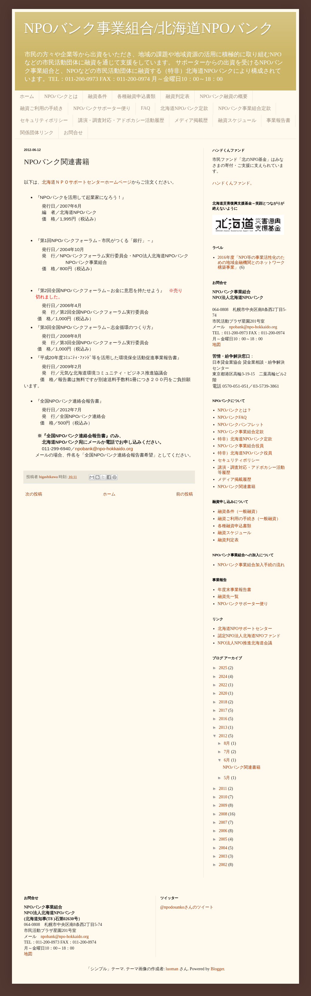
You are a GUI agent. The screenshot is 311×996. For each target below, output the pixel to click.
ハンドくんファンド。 (233, 183)
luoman (172, 969)
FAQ (145, 108)
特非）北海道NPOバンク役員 (245, 453)
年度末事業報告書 (234, 589)
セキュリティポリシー (44, 120)
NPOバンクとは (61, 96)
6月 (227, 760)
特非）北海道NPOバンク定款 (245, 439)
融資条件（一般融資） (239, 511)
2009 (223, 805)
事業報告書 (278, 120)
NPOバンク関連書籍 (236, 486)
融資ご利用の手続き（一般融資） (249, 518)
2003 (223, 856)
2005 (223, 839)
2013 (223, 727)
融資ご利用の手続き (41, 108)
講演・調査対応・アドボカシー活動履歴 (121, 120)
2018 (223, 702)
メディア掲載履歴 (234, 479)
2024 (223, 676)
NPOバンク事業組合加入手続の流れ (251, 565)
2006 (223, 831)
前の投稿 (184, 494)
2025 (223, 668)
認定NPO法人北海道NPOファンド (249, 636)
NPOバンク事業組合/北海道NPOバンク (149, 28)
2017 (223, 710)
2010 (223, 797)
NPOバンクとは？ (234, 410)
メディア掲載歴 (191, 120)
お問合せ (73, 132)
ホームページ (118, 182)
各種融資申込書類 (136, 96)
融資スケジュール (237, 120)
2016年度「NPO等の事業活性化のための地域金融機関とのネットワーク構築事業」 (251, 262)
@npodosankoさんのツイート (187, 907)
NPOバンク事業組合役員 (241, 446)
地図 (216, 344)
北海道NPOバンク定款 (184, 108)
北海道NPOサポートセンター (245, 628)
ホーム (27, 96)
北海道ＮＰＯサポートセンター (73, 182)
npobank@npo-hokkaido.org (104, 448)
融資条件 (97, 96)
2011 (223, 788)
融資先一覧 (228, 596)
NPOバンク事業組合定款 (244, 108)
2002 (223, 864)
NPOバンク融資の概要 (224, 96)
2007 (223, 822)
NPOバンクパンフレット (241, 424)
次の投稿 (33, 494)
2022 (223, 685)
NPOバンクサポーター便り (102, 108)
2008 (223, 814)
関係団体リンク (37, 132)
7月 (227, 751)
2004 (223, 848)
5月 (227, 778)
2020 (223, 693)
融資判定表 (178, 96)
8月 (227, 743)
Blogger (217, 969)
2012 (223, 736)
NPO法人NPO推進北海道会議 (245, 643)
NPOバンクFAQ (232, 417)
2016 (223, 719)
